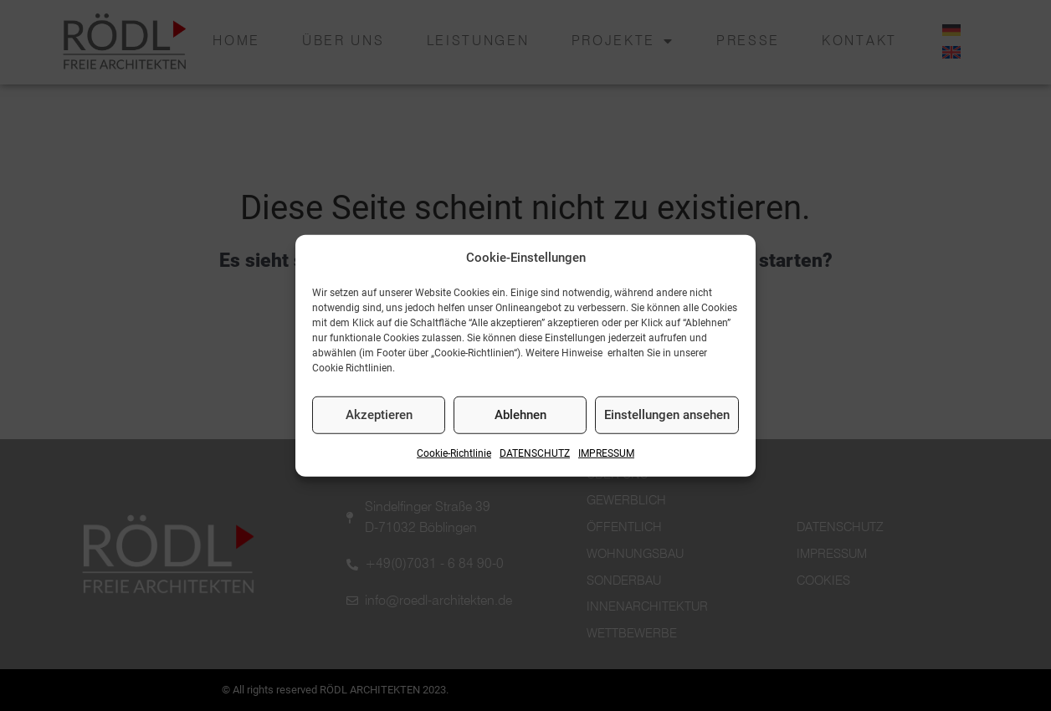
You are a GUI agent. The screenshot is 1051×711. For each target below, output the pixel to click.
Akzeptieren (379, 414)
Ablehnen (520, 414)
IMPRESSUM (606, 453)
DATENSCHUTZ (535, 453)
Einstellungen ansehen (667, 414)
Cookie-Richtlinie (454, 453)
